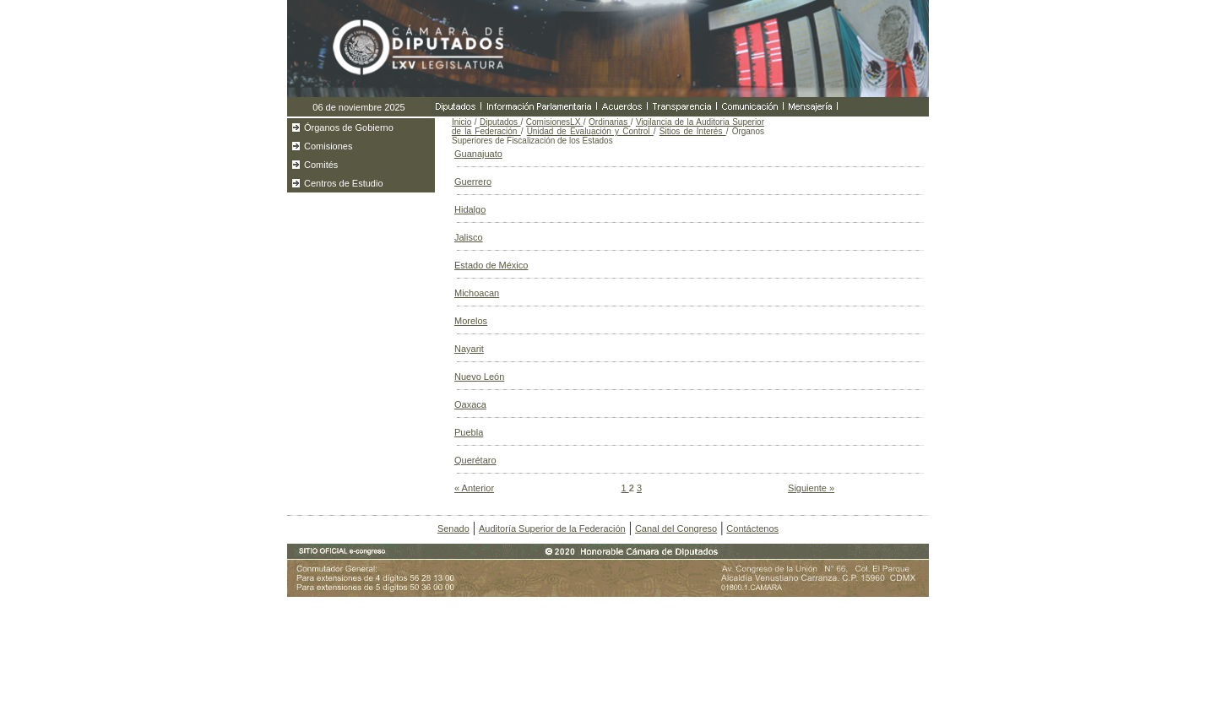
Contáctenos (752, 528)
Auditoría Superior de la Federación (552, 528)
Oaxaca (470, 404)
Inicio (461, 122)
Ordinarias (610, 122)
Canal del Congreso (676, 528)
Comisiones (328, 146)
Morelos (470, 321)
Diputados (500, 122)
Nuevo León (479, 376)
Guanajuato (478, 154)
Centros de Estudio (343, 183)
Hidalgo (470, 209)
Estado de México (491, 265)
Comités (321, 165)
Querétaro (475, 460)
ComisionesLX (555, 122)
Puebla (468, 432)
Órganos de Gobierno (349, 127)
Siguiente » (811, 488)
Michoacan (476, 293)
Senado (453, 528)
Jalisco (468, 237)
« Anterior (474, 488)
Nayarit (469, 349)
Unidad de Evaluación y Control (590, 131)
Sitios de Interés (693, 131)
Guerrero (472, 181)
